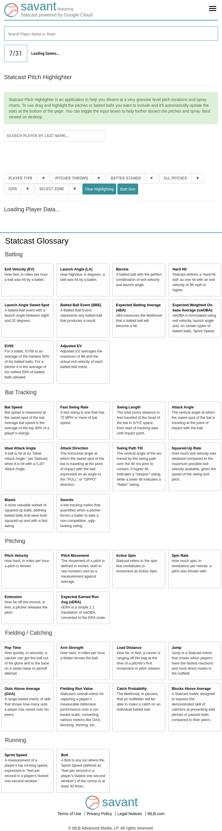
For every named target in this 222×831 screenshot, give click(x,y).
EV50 (9, 346)
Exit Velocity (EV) (19, 269)
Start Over (128, 189)
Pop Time (13, 648)
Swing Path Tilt (130, 448)
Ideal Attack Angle (20, 448)
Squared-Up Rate (186, 448)
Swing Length (129, 407)
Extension (13, 597)
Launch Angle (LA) (76, 269)
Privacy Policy (100, 813)
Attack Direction (74, 448)
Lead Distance (129, 648)
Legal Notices (130, 813)
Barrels (122, 269)
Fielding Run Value (76, 689)
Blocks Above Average (191, 689)
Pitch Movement (75, 556)
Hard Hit (180, 269)
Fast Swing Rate (74, 407)
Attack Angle (183, 407)
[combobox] (111, 33)
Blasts (10, 500)
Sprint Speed (16, 755)
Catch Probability (132, 689)
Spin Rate (180, 556)
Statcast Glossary (37, 240)
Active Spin (126, 556)
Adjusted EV (71, 346)
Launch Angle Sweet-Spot (27, 305)
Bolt (64, 755)
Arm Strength (71, 648)
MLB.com (155, 813)
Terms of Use (70, 813)
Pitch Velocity (16, 556)
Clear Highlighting (99, 189)
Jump (177, 648)
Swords (66, 500)
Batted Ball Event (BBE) (80, 305)
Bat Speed (14, 407)
